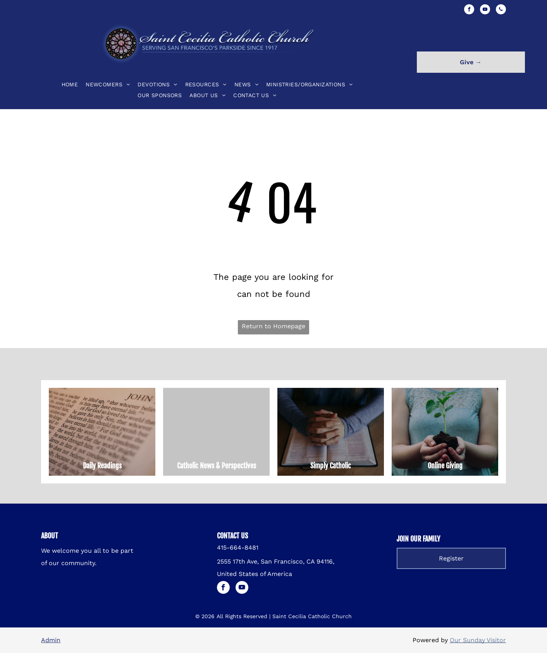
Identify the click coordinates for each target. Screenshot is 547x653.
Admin (50, 640)
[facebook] (469, 10)
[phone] (501, 10)
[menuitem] (70, 84)
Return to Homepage (273, 326)
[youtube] (485, 10)
